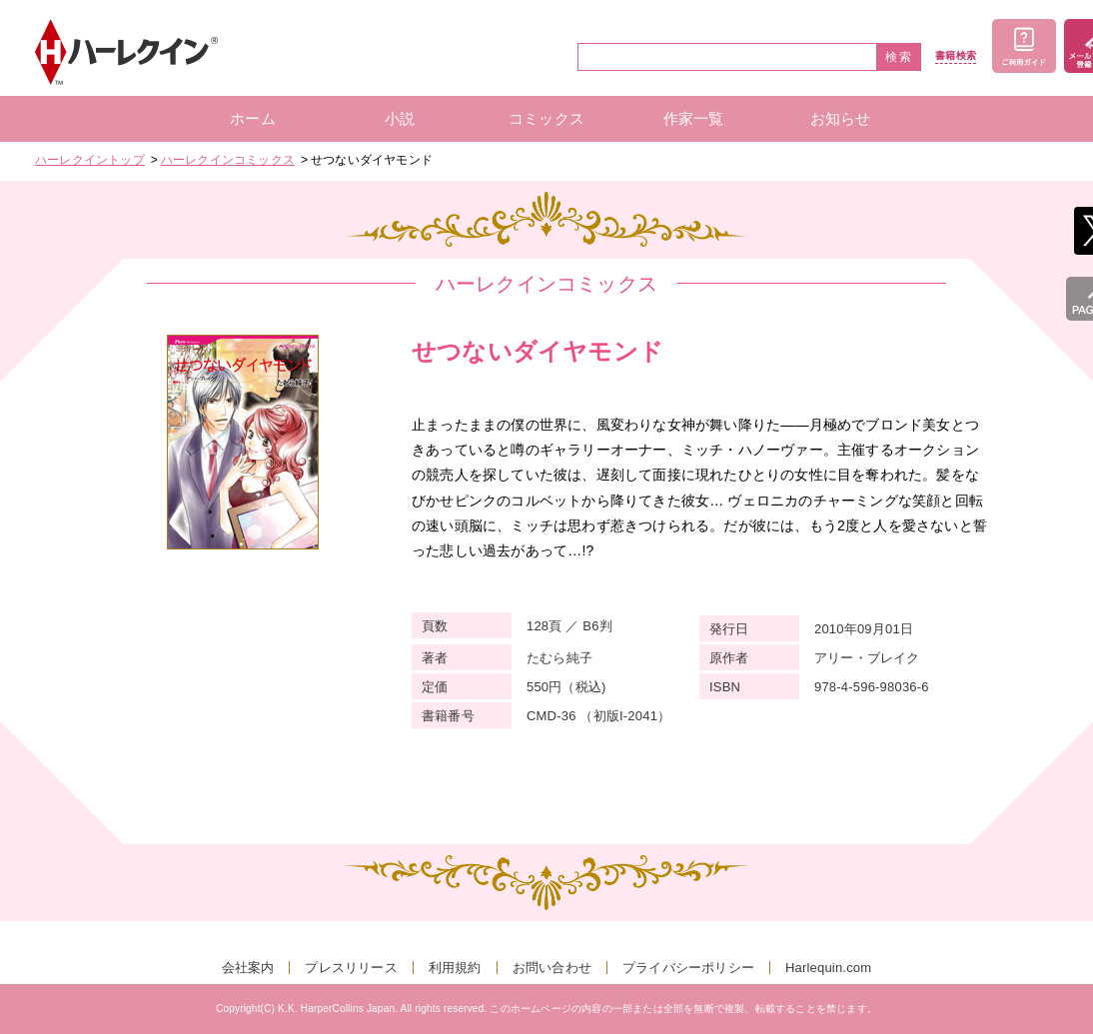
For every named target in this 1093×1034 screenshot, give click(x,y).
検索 (899, 57)
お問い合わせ (552, 967)
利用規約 (455, 967)
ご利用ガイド (1024, 46)
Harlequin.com (828, 967)
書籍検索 (955, 56)
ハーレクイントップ (90, 160)
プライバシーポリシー (688, 967)
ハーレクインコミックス (228, 160)
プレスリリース (351, 967)
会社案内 (248, 967)
